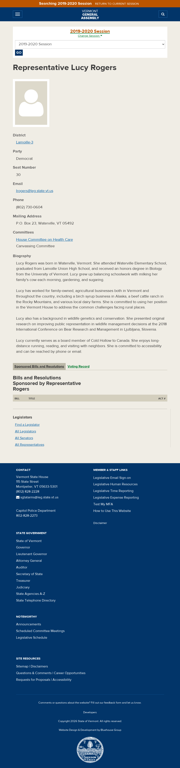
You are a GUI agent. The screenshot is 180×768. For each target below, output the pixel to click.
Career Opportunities (69, 673)
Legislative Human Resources (115, 484)
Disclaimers (39, 666)
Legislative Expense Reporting (116, 497)
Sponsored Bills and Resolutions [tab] (39, 366)
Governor (23, 547)
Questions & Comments (33, 673)
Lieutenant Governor (31, 554)
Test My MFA (103, 504)
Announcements (28, 624)
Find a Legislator (27, 425)
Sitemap (22, 666)
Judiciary (23, 587)
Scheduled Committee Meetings (40, 631)
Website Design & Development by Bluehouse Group (90, 730)
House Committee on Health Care (44, 239)
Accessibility (62, 680)
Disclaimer (100, 523)
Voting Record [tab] (78, 366)
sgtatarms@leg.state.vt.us (37, 497)
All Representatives (29, 445)
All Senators (24, 438)
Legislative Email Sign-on (112, 478)
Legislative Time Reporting (113, 491)
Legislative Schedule (31, 637)
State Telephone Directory (36, 600)
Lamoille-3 (24, 142)
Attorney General (29, 561)
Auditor (21, 567)
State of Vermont (29, 541)
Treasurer (23, 581)
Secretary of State (29, 574)
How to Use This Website (112, 511)
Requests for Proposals (33, 680)
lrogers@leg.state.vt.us (34, 190)
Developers (90, 712)
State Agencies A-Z (30, 594)
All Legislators (25, 431)
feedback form (112, 702)
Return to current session (117, 4)
